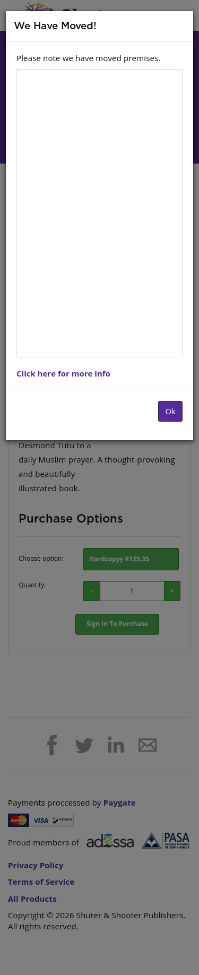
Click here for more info (63, 373)
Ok (170, 411)
